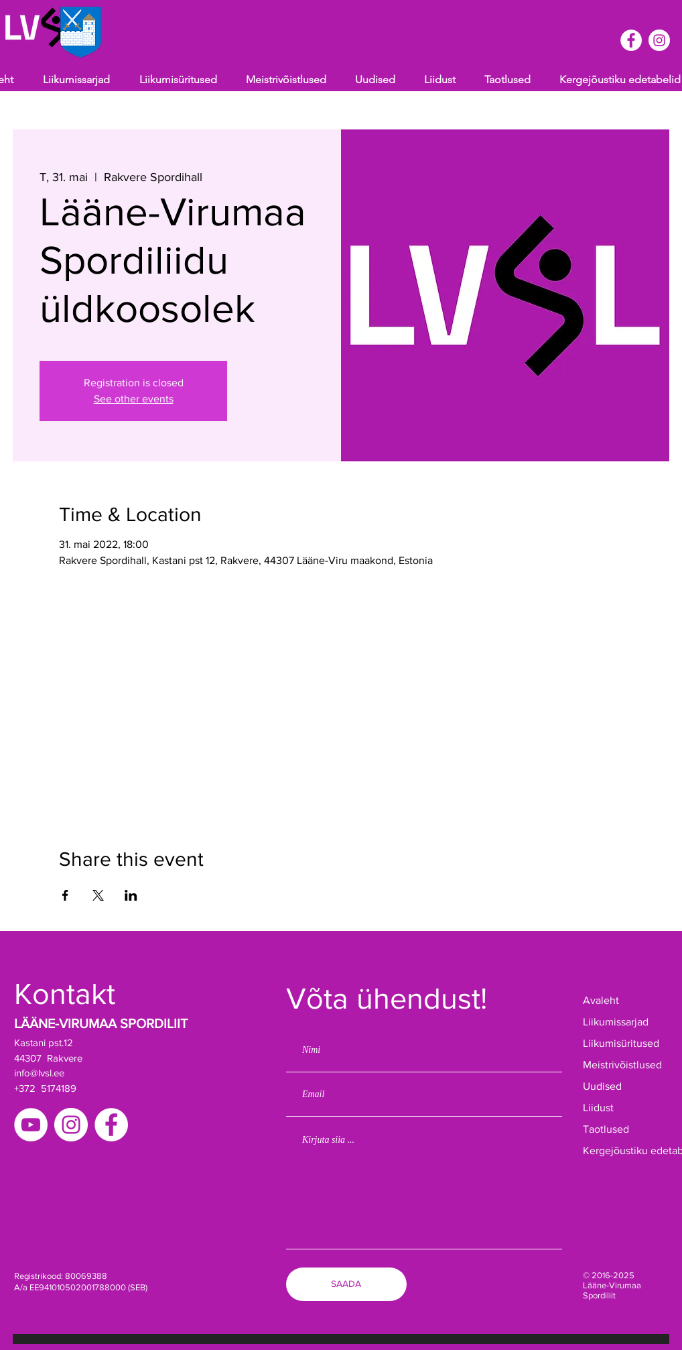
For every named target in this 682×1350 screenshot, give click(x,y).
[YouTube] (31, 1124)
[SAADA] (346, 1284)
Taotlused (606, 1129)
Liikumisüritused (621, 1043)
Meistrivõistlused (622, 1064)
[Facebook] (111, 1124)
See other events (134, 398)
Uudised (602, 1086)
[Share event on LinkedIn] (131, 895)
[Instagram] (71, 1124)
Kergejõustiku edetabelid (625, 1150)
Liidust (598, 1107)
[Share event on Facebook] (65, 895)
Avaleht (601, 1000)
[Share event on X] (98, 895)
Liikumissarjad (616, 1021)
